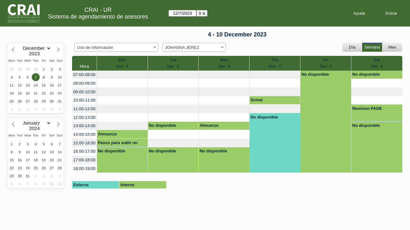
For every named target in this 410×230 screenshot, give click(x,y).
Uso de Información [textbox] (95, 47)
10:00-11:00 (84, 100)
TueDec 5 (173, 63)
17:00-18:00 (84, 159)
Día (352, 47)
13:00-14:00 (84, 125)
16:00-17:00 (84, 151)
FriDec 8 (326, 63)
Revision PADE (367, 108)
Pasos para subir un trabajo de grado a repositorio (117, 143)
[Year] (36, 53)
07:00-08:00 (84, 74)
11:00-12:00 (84, 108)
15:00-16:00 (84, 143)
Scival (256, 99)
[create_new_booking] (122, 75)
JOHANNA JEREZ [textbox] (182, 47)
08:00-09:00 (84, 83)
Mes (393, 47)
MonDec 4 (122, 63)
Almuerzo (209, 125)
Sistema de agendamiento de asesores (98, 16)
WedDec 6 (224, 63)
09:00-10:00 (84, 91)
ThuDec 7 (275, 63)
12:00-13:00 (84, 117)
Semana (372, 47)
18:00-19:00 (84, 168)
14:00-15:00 (84, 134)
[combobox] (116, 47)
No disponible (315, 74)
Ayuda (359, 13)
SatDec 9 (377, 63)
